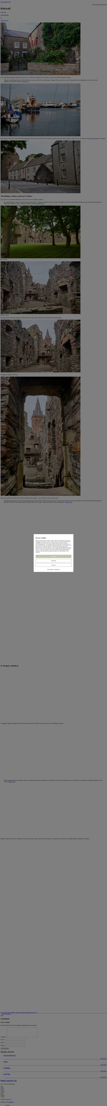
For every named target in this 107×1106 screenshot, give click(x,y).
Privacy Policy (50, 569)
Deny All (53, 560)
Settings (53, 565)
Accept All (53, 556)
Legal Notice (57, 569)
